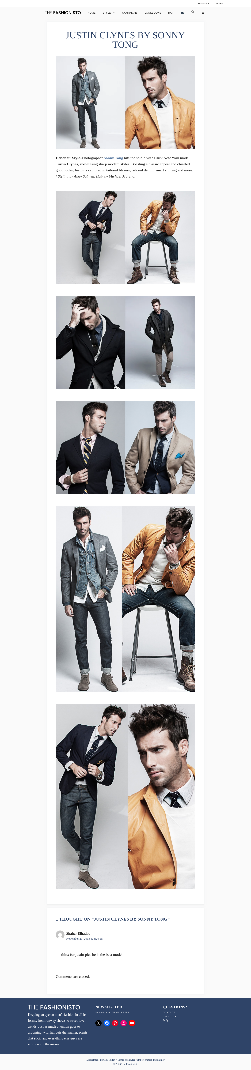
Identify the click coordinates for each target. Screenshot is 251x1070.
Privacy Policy (107, 1059)
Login (219, 3)
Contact (169, 1012)
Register (203, 3)
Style (110, 12)
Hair (171, 12)
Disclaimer (92, 1059)
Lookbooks (152, 12)
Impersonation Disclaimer (150, 1059)
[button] (193, 12)
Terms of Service (126, 1059)
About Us (169, 1016)
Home (92, 12)
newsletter (121, 1012)
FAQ (165, 1020)
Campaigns (130, 12)
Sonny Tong (113, 158)
